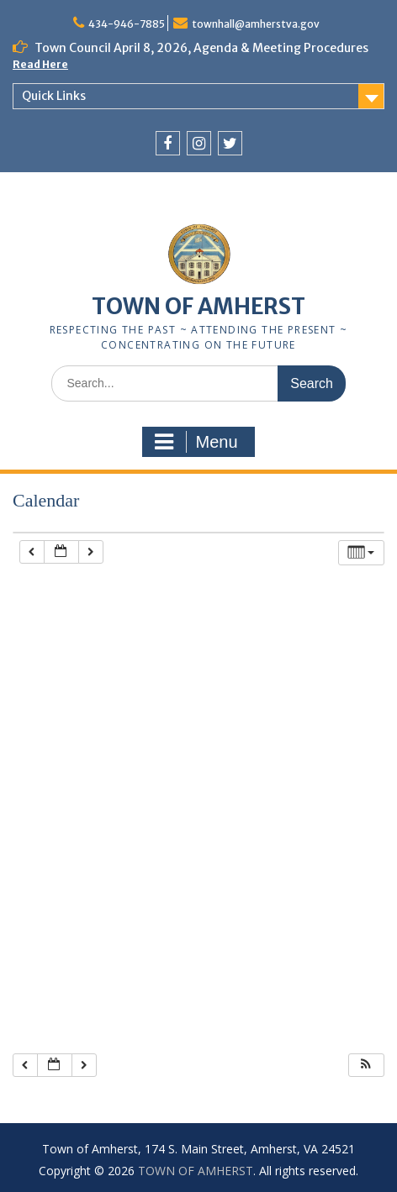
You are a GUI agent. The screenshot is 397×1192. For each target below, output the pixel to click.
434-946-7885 (126, 24)
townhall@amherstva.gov (256, 24)
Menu (196, 442)
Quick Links (54, 95)
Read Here (40, 64)
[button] (366, 1065)
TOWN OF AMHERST (198, 306)
